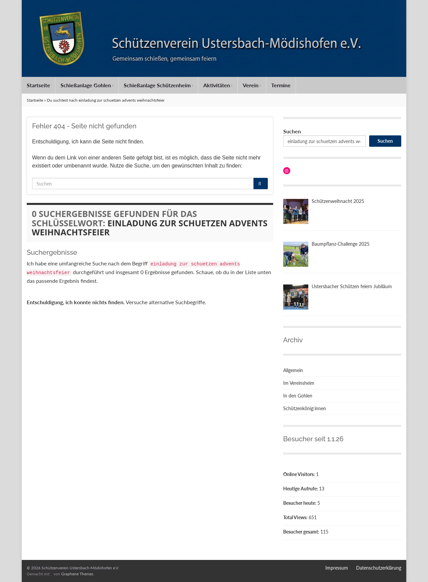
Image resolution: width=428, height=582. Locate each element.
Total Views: (296, 517)
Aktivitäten (217, 85)
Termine (281, 85)
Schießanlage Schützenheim (158, 85)
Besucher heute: (300, 503)
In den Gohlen (297, 395)
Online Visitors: (299, 474)
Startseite (38, 85)
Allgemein (293, 370)
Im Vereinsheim (298, 383)
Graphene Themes (77, 573)
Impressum (336, 568)
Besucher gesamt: (301, 532)
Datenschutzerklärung (378, 568)
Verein (252, 85)
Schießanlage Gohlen (87, 85)
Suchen (292, 131)
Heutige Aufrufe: (301, 488)
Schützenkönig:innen (304, 408)
